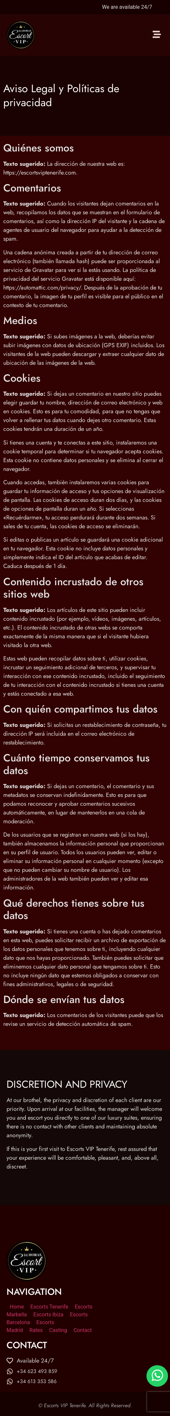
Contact (83, 1330)
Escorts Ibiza (48, 1314)
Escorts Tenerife (49, 1307)
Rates (36, 1330)
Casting (58, 1330)
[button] (156, 35)
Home (17, 1307)
